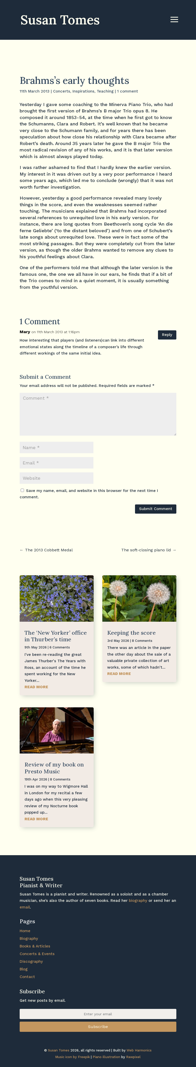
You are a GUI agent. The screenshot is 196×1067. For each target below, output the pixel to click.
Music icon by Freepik (72, 1057)
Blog (24, 969)
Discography (31, 961)
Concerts (61, 91)
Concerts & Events (37, 954)
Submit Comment (155, 508)
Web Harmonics (139, 1050)
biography (138, 900)
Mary (25, 331)
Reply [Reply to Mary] (167, 334)
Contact (27, 976)
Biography (29, 938)
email (25, 907)
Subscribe (98, 1026)
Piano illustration (106, 1057)
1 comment (127, 91)
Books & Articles (35, 946)
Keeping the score (131, 632)
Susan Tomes (58, 1050)
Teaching (105, 91)
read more (36, 687)
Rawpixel (133, 1057)
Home (25, 931)
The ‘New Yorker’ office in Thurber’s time (55, 636)
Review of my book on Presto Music (54, 768)
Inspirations (83, 91)
